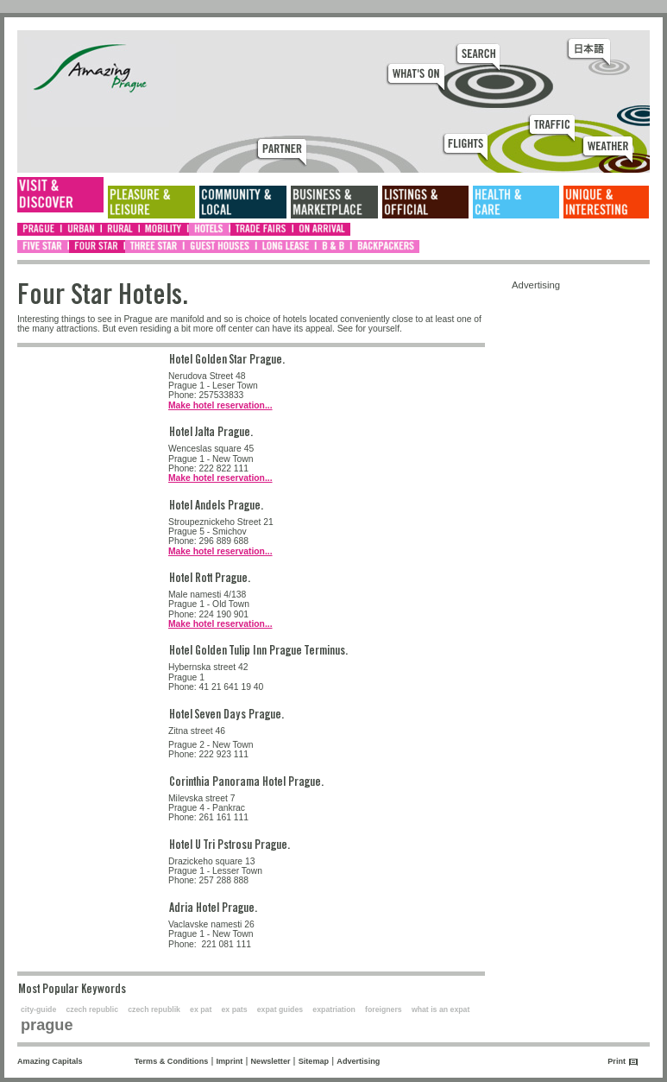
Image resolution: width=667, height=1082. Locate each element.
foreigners (383, 1009)
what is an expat (440, 1009)
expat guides (280, 1009)
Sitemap (314, 1061)
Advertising (358, 1061)
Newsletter (271, 1061)
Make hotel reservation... (220, 405)
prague (47, 1025)
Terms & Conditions (172, 1061)
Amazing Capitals (50, 1061)
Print (616, 1061)
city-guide (38, 1009)
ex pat (200, 1009)
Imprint (230, 1061)
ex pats (235, 1009)
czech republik (154, 1009)
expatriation (334, 1009)
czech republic (92, 1009)
